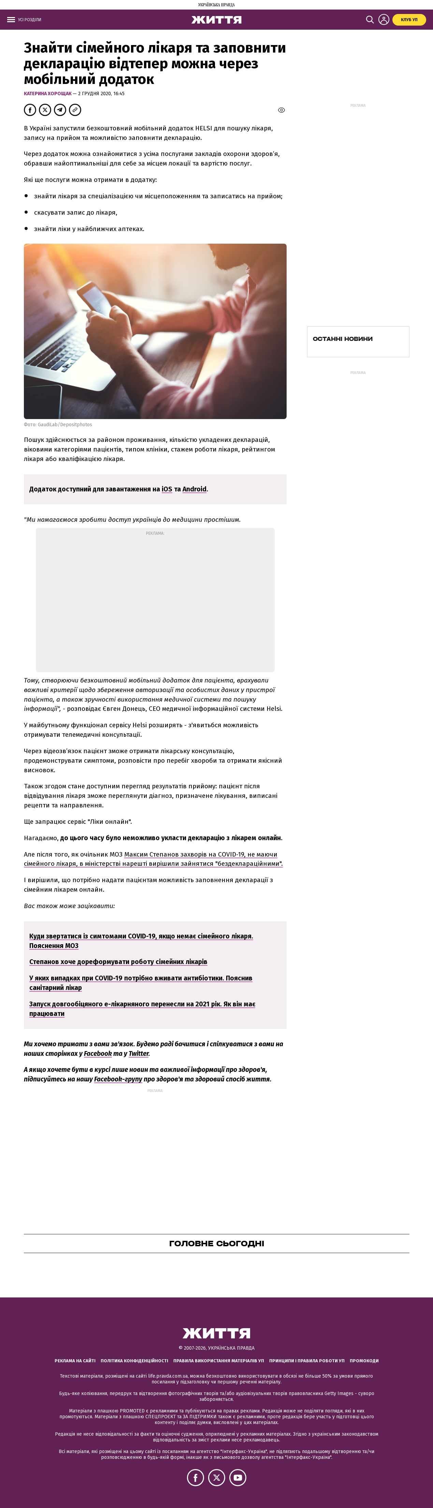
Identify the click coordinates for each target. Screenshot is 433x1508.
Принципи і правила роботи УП (307, 1360)
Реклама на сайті (75, 1360)
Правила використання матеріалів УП (218, 1360)
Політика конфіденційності (134, 1360)
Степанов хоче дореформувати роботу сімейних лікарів (118, 962)
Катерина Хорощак (48, 94)
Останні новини (343, 339)
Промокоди (364, 1360)
